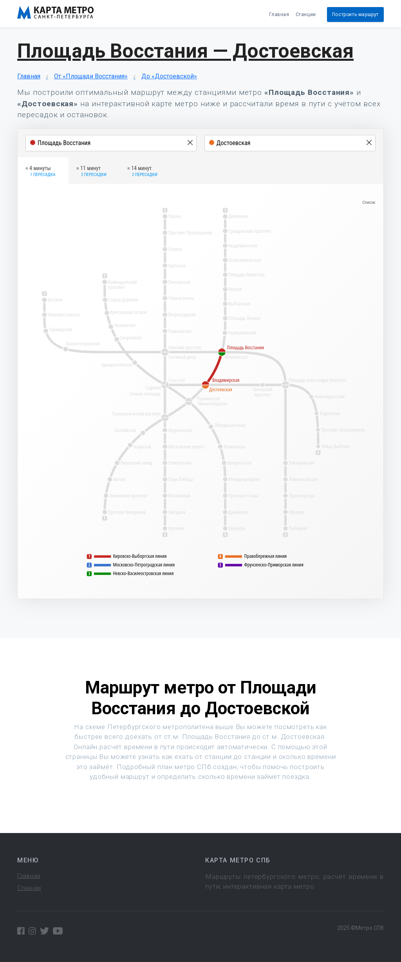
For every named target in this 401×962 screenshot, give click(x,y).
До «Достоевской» (169, 76)
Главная (279, 14)
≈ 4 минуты (40, 171)
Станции (306, 14)
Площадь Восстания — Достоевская (185, 51)
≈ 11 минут (91, 171)
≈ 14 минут (142, 171)
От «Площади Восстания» (91, 76)
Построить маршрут (355, 14)
